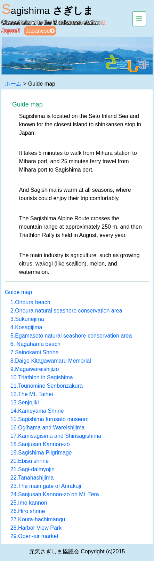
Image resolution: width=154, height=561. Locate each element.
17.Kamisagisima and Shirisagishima (55, 436)
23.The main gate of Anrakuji (45, 486)
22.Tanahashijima (32, 478)
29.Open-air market (34, 536)
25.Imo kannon (28, 503)
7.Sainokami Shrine (34, 352)
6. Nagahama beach (35, 344)
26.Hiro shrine (27, 511)
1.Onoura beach (30, 302)
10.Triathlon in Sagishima (41, 377)
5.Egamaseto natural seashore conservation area (71, 336)
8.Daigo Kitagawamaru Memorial (50, 361)
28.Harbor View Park (36, 528)
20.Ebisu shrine (29, 461)
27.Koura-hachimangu (37, 519)
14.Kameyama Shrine (37, 411)
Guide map (18, 292)
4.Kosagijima (26, 327)
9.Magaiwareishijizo (34, 369)
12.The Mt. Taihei (31, 394)
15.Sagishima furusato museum (49, 419)
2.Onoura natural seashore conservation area (66, 311)
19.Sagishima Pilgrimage (41, 453)
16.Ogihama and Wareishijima (47, 427)
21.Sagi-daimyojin (32, 469)
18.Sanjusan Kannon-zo (40, 444)
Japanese (40, 31)
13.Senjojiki (24, 402)
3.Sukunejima (27, 319)
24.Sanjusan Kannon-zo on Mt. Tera (54, 494)
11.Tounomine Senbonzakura (46, 386)
